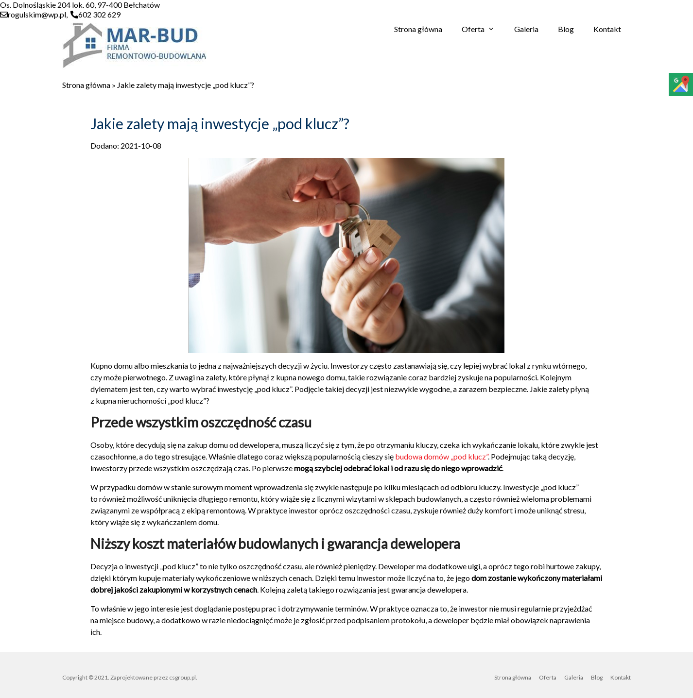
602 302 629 (99, 14)
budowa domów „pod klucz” (441, 456)
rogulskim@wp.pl (37, 14)
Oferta (473, 29)
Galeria (526, 29)
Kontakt (607, 29)
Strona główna (418, 29)
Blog (566, 29)
